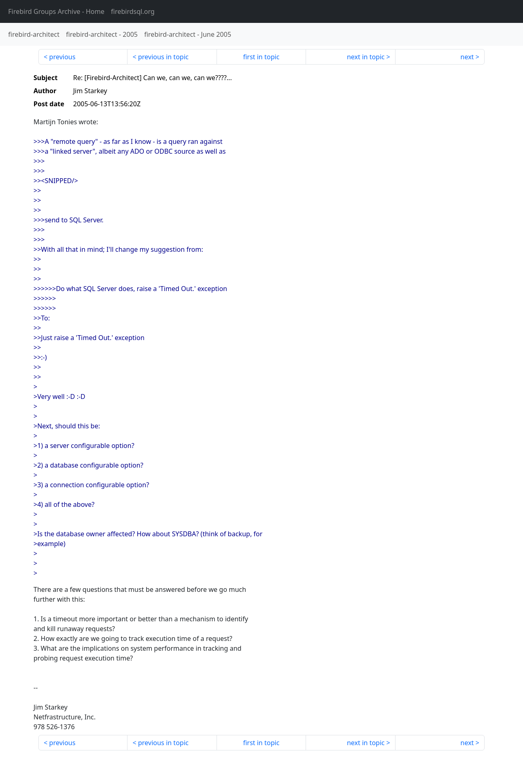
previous (62, 56)
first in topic (261, 56)
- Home (56, 11)
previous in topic (163, 56)
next (467, 56)
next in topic (365, 56)
